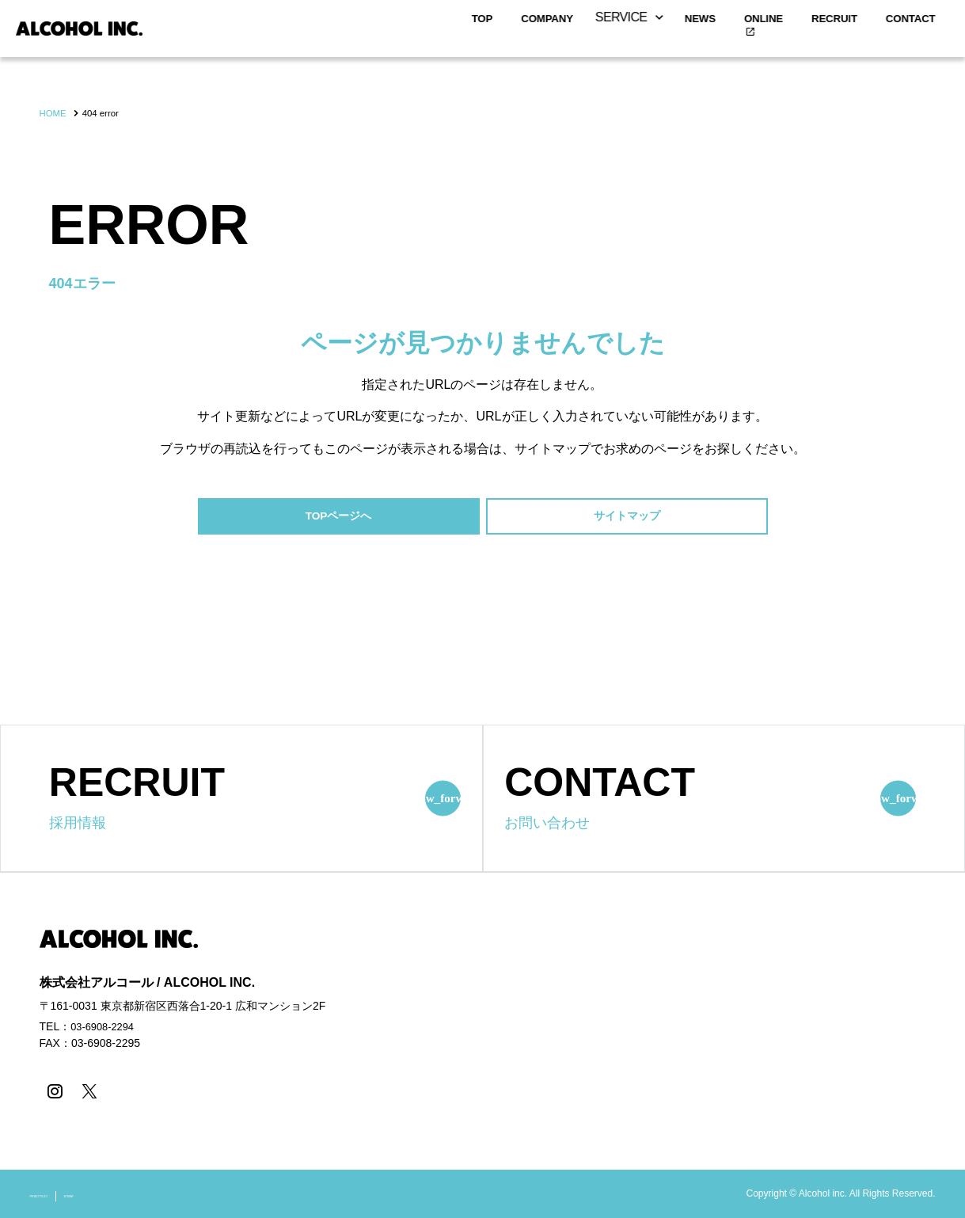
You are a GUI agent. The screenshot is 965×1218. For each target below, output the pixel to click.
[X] (85, 1092)
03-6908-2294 (104, 1029)
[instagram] (53, 1092)
